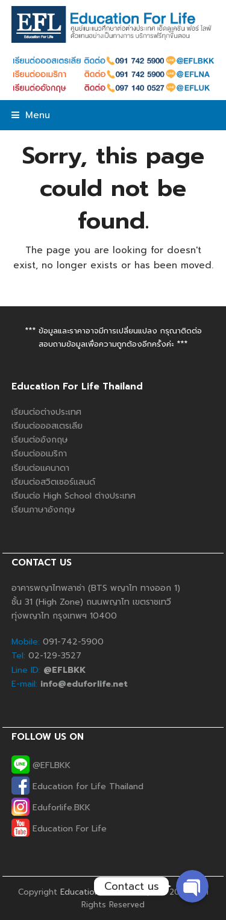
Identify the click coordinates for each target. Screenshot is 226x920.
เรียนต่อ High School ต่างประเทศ (73, 496)
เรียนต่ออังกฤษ (39, 439)
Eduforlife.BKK (50, 807)
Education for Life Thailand (77, 786)
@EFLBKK (41, 765)
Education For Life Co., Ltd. (113, 892)
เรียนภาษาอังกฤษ (43, 509)
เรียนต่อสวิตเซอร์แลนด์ (53, 482)
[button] (30, 115)
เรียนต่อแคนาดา (40, 468)
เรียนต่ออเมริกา (39, 453)
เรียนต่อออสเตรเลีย (47, 426)
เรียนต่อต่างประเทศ (46, 412)
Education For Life (59, 828)
